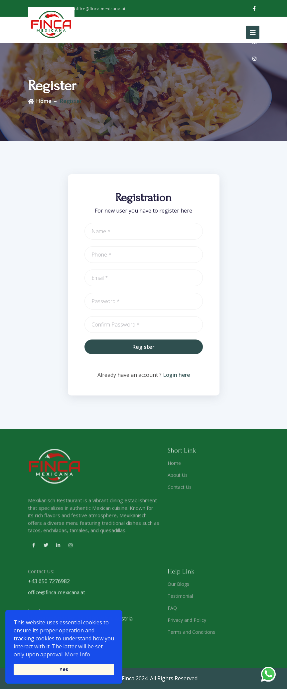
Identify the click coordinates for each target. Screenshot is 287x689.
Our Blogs (178, 586)
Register (71, 101)
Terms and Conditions (191, 634)
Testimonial (180, 598)
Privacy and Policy (187, 622)
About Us (178, 478)
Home (44, 101)
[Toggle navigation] (252, 32)
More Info (77, 654)
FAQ (172, 610)
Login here (176, 374)
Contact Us (180, 490)
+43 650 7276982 (49, 584)
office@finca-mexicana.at (96, 9)
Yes (64, 669)
